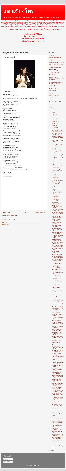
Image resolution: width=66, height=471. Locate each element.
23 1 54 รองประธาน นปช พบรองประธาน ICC (57, 438)
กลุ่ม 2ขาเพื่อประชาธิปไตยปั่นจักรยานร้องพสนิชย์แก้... (57, 405)
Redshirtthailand (52, 90)
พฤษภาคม (54, 121)
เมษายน (54, 123)
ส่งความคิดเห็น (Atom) (13, 215)
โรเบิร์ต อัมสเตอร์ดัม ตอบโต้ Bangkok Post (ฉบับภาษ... (58, 362)
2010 (52, 450)
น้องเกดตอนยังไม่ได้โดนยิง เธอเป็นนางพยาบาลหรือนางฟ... (57, 376)
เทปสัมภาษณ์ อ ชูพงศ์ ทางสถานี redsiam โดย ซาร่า (57, 373)
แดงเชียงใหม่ (19, 11)
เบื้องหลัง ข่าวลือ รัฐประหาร (57, 182)
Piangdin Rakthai (55, 441)
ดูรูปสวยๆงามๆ (52, 80)
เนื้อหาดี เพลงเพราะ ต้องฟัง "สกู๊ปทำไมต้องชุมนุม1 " (57, 422)
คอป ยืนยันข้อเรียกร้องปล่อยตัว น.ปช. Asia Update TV (57, 257)
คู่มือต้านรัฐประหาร (56, 148)
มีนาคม (53, 125)
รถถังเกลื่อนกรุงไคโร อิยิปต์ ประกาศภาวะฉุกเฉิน (57, 210)
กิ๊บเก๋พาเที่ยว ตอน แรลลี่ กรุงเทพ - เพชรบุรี (57, 167)
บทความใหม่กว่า (7, 212)
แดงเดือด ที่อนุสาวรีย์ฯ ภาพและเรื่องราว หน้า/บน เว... (57, 435)
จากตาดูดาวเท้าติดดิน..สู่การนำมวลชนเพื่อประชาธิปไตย (57, 199)
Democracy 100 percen (54, 95)
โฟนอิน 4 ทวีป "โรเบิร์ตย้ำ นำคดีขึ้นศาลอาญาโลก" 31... (57, 146)
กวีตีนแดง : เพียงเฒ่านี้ (56, 353)
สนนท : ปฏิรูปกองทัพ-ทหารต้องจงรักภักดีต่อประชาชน (57, 246)
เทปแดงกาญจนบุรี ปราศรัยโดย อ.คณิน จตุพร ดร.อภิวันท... (57, 272)
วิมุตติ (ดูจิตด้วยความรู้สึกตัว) (55, 72)
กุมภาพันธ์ (54, 127)
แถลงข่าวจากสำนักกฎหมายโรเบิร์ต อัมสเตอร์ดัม (57, 217)
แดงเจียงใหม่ (52, 60)
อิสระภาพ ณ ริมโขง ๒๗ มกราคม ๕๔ (56, 226)
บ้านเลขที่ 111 (52, 74)
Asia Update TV (52, 97)
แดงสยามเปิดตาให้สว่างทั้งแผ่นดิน (56, 62)
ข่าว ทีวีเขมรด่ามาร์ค (56, 275)
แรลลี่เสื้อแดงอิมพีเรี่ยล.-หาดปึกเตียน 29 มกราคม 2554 (57, 288)
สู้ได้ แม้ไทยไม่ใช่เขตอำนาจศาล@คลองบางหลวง (57, 263)
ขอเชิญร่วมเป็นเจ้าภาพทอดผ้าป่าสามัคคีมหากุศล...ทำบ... (57, 309)
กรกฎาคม (54, 117)
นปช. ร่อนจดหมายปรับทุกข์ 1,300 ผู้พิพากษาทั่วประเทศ (57, 292)
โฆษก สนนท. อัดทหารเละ (57, 254)
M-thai (50, 92)
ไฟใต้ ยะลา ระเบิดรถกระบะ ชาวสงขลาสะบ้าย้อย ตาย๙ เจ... (57, 384)
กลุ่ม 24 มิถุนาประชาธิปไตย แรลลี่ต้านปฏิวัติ (57, 243)
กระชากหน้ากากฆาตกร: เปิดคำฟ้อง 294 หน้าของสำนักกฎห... (57, 137)
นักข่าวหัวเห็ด (52, 79)
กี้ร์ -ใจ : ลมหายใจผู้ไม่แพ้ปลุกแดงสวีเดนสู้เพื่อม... (57, 170)
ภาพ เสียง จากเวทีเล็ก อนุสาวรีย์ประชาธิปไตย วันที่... (57, 425)
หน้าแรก (24, 212)
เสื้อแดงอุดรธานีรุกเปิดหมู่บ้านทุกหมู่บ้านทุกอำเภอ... (56, 380)
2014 (52, 107)
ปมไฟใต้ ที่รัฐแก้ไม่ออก (56, 320)
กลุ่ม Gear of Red (55, 280)
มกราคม (54, 129)
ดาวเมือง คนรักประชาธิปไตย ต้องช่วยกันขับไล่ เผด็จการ (56, 83)
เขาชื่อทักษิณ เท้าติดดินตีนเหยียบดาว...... (57, 196)
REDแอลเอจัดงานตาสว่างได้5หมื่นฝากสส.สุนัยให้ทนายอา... (57, 333)
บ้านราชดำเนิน (52, 75)
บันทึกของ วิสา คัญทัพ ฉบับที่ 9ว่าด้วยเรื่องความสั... (57, 330)
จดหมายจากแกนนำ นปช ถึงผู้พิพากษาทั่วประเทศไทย (57, 155)
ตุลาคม (53, 112)
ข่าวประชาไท (52, 85)
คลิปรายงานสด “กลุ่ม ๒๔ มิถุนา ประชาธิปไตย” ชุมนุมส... (57, 414)
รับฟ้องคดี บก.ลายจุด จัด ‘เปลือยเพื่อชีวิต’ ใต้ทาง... (57, 299)
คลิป (52, 344)
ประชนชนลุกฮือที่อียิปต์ (56, 302)
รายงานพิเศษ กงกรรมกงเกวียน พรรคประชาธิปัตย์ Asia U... (57, 266)
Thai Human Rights (53, 88)
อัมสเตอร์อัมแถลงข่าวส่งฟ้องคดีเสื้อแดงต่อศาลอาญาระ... (57, 141)
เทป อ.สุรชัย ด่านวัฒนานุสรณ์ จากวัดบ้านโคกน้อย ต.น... (57, 323)
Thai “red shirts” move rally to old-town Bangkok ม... (57, 444)
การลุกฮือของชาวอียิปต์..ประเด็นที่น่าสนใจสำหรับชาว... (57, 173)
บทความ (5, 459)
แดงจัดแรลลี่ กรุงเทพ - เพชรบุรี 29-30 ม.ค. (56, 203)
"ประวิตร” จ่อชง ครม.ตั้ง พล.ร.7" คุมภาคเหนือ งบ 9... (57, 296)
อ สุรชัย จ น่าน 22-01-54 (57, 440)
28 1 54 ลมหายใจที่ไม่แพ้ (57, 269)
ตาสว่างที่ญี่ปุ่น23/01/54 (56, 340)
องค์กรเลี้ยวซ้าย (52, 69)
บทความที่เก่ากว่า (41, 212)
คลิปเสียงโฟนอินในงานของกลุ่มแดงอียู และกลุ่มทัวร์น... (57, 213)
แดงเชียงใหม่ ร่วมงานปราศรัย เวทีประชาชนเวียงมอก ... (57, 206)
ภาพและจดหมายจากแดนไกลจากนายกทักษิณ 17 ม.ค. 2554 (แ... (57, 410)
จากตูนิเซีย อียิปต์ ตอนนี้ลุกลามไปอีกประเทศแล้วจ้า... (57, 185)
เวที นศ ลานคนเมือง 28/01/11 (56, 252)
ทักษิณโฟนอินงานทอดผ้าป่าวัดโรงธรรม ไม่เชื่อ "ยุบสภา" (57, 192)
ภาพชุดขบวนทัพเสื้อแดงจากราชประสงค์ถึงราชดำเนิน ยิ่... (57, 418)
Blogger (40, 465)
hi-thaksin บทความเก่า (54, 93)
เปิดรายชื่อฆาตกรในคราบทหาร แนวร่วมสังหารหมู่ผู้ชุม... (57, 163)
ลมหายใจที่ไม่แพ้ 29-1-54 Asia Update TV (57, 177)
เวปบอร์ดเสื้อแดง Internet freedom (56, 64)
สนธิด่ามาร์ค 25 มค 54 (56, 342)
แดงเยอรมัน (51, 59)
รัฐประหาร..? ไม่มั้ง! (56, 312)
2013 (52, 109)
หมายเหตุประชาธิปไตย (54, 70)
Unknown (6, 222)
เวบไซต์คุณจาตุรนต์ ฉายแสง (55, 67)
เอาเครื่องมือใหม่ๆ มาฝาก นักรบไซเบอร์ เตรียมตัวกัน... (57, 229)
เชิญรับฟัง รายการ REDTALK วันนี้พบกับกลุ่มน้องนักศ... (57, 347)
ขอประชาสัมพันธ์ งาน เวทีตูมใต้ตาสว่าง (57, 402)
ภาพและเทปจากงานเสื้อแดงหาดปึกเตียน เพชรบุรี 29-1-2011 (57, 152)
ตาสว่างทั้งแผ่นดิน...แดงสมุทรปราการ (57, 285)
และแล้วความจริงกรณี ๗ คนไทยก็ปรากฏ (57, 327)
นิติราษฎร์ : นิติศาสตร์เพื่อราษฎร (56, 77)
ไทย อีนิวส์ (51, 55)
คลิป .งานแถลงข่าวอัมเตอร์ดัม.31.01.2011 (57, 134)
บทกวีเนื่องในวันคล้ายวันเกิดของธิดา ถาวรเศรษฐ (57, 278)
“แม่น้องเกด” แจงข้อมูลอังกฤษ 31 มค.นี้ (56, 220)
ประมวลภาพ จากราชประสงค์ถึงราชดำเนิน (56, 429)
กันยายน (54, 114)
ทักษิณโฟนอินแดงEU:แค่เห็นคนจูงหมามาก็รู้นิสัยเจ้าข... (58, 159)
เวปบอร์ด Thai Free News (54, 65)
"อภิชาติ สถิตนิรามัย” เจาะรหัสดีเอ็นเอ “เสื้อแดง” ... (57, 240)
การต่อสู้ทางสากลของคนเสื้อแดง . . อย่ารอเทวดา (57, 304)
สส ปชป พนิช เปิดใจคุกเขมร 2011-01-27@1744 (57, 223)
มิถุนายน (54, 119)
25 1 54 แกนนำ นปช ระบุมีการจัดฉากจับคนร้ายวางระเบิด (57, 398)
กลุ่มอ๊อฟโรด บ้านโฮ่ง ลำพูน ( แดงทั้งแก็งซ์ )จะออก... (57, 391)
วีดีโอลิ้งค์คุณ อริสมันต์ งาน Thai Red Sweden (57, 233)
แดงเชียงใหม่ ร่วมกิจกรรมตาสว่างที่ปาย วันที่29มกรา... (58, 180)
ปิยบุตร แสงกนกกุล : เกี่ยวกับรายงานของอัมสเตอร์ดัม (57, 131)
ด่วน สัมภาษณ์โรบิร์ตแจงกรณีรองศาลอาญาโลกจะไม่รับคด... (57, 365)
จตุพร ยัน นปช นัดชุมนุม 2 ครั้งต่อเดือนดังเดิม (57, 388)
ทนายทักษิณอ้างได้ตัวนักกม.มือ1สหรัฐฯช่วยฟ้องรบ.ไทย (57, 369)
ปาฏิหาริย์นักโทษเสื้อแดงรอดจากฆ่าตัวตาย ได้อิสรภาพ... (57, 236)
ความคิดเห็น (6, 461)
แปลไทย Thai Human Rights (55, 57)
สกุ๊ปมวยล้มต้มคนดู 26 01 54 (57, 306)
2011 (52, 110)
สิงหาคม (54, 116)
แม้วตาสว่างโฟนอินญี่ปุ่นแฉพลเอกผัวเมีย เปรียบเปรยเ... (57, 337)
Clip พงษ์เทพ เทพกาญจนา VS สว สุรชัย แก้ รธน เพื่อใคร (57, 394)
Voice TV (51, 87)
